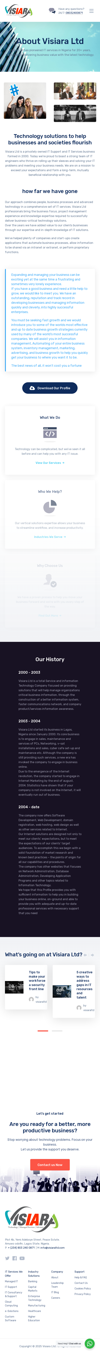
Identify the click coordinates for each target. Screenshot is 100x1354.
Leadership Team (57, 1285)
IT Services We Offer (14, 1273)
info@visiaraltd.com (53, 1247)
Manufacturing (36, 1305)
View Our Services (48, 463)
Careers (55, 1297)
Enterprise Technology (34, 1298)
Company (57, 1271)
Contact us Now (50, 1165)
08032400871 (74, 12)
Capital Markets (32, 1288)
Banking (32, 1281)
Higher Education (34, 1318)
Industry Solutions (34, 1273)
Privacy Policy (83, 1294)
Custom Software (10, 1318)
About (54, 1277)
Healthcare (34, 1311)
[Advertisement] (50, 1055)
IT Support (11, 1287)
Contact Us (81, 1283)
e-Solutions (12, 1311)
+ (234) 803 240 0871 (21, 1247)
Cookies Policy (83, 1288)
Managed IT (11, 1281)
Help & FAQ (81, 1277)
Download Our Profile (50, 388)
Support (80, 1271)
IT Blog (55, 1292)
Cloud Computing (11, 1303)
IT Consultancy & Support (13, 1294)
